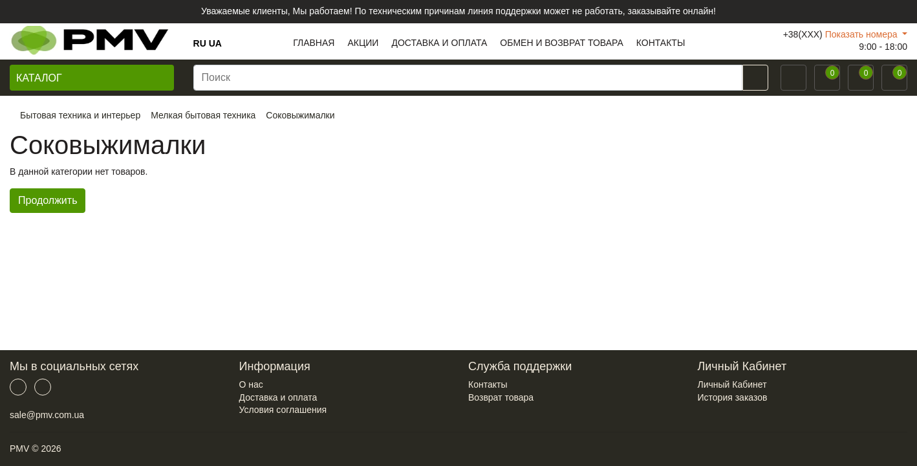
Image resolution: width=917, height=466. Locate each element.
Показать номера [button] (862, 34)
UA (215, 43)
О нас (251, 384)
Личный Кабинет (732, 384)
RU (199, 43)
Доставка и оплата (278, 397)
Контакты (487, 384)
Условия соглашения (283, 410)
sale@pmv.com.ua (47, 415)
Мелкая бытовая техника (203, 115)
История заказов (733, 397)
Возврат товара (501, 397)
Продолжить (47, 200)
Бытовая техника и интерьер (80, 115)
